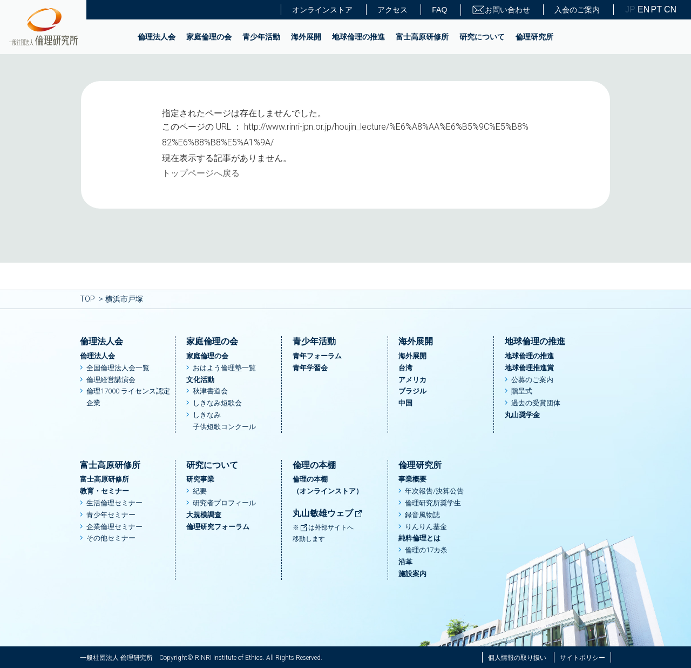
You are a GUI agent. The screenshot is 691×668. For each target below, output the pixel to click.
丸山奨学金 (522, 415)
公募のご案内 (532, 380)
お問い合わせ (501, 10)
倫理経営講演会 (111, 380)
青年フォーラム (317, 356)
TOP (87, 299)
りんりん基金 (426, 527)
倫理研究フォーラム (217, 527)
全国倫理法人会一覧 (118, 368)
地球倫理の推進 (358, 36)
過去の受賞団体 (535, 403)
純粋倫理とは (419, 538)
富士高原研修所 (422, 36)
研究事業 (200, 479)
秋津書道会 (210, 391)
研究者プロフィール (224, 503)
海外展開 (306, 36)
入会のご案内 (577, 9)
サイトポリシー (582, 658)
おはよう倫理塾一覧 (224, 368)
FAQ (439, 9)
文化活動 (200, 380)
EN (643, 9)
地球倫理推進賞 (529, 368)
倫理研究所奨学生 (433, 503)
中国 (405, 403)
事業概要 (412, 479)
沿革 (405, 562)
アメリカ (412, 380)
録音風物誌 (422, 515)
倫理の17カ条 (426, 550)
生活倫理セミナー (114, 503)
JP (630, 9)
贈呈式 (521, 391)
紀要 (200, 491)
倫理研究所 (534, 36)
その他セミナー (111, 538)
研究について (482, 36)
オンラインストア (322, 9)
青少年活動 (261, 36)
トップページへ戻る (201, 173)
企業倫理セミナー (114, 527)
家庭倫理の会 (209, 36)
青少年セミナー (111, 515)
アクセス (392, 9)
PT (656, 9)
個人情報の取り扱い (517, 658)
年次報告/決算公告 (434, 491)
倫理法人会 (156, 36)
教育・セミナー (104, 491)
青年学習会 (310, 368)
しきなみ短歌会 (217, 403)
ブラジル (412, 391)
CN (669, 9)
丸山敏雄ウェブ (328, 513)
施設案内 (412, 574)
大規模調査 (203, 515)
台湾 (405, 368)
